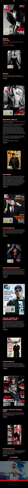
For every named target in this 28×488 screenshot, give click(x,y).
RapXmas (19, 485)
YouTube (19, 482)
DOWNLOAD (5, 78)
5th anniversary (15, 485)
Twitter (12, 482)
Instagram (15, 482)
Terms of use (9, 485)
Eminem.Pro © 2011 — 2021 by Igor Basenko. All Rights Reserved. (14, 484)
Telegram (9, 482)
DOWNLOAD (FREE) (8, 45)
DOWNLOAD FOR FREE (14, 460)
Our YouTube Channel (14, 480)
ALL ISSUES (5, 142)
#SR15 (12, 485)
